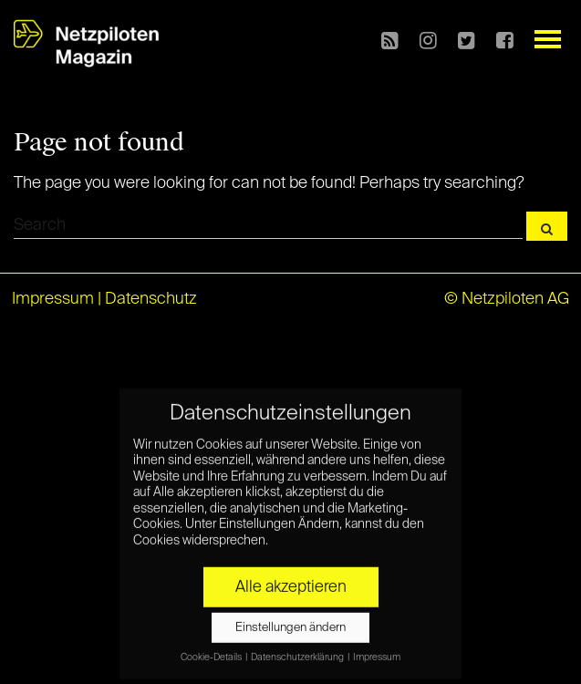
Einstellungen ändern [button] (290, 622)
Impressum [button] (376, 652)
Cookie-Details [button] (212, 652)
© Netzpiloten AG (506, 299)
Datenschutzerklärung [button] (298, 652)
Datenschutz (151, 299)
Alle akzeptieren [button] (291, 582)
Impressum (53, 299)
